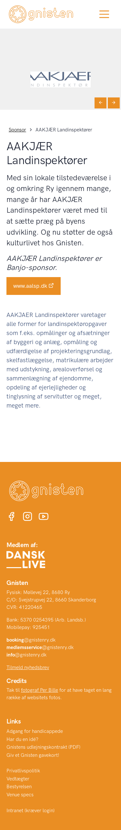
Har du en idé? (22, 739)
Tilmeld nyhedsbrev (27, 667)
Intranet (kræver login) (30, 810)
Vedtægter (17, 779)
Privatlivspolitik (23, 771)
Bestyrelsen (19, 787)
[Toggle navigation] (104, 14)
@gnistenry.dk (30, 640)
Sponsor (17, 130)
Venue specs (20, 795)
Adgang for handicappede (34, 731)
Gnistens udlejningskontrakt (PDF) (43, 747)
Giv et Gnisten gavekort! (32, 755)
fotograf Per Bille (39, 690)
